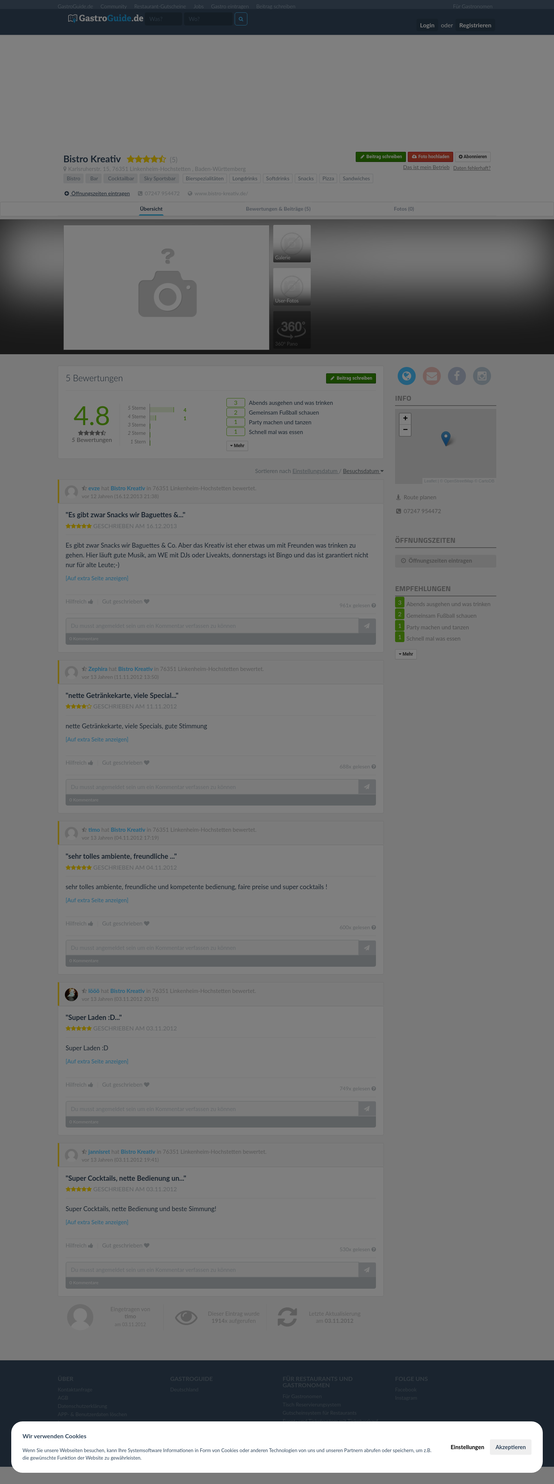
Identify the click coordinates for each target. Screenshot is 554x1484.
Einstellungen (467, 1447)
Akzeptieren (511, 1447)
